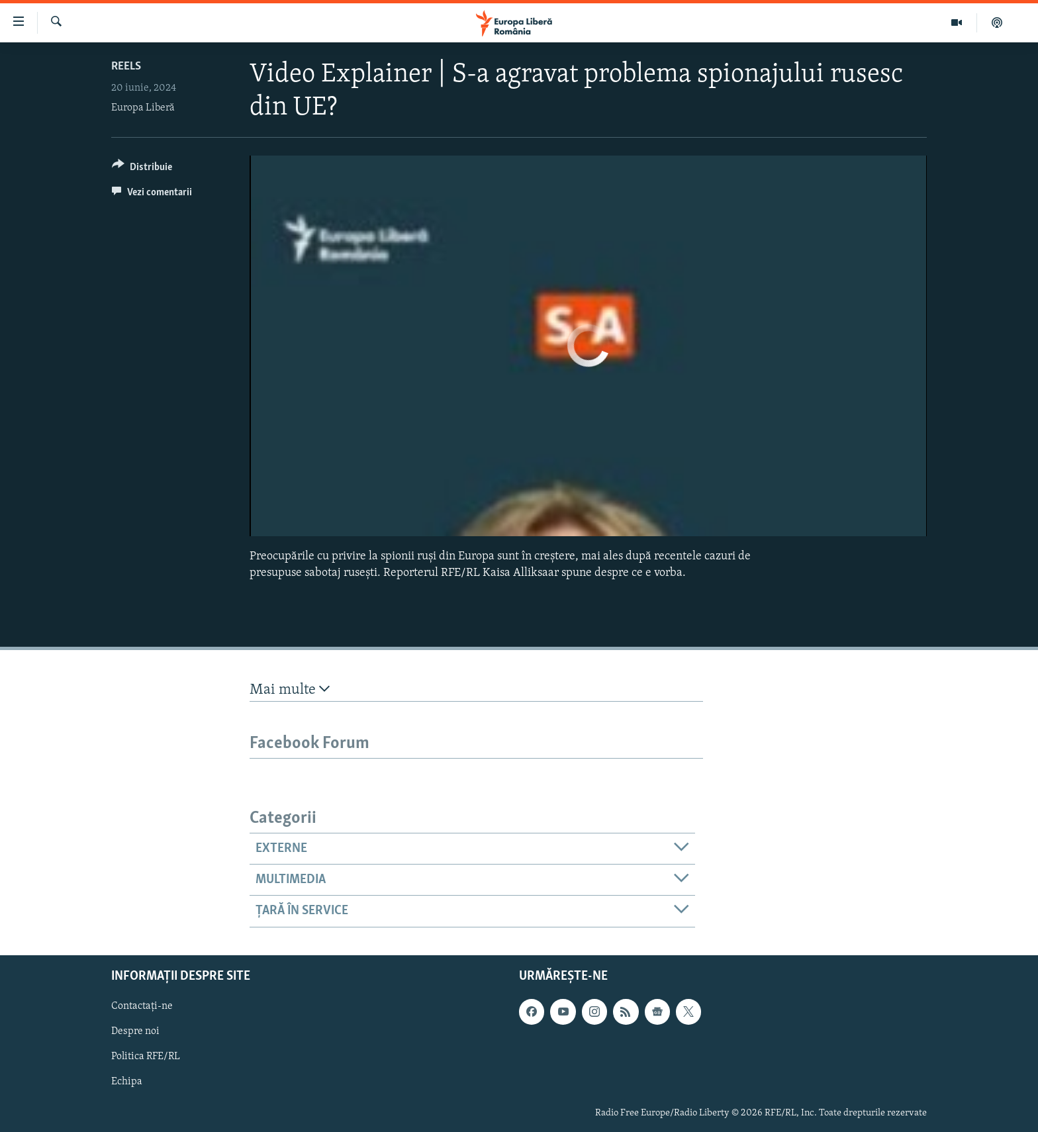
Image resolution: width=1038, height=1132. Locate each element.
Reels (126, 66)
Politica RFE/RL (145, 1056)
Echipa (126, 1081)
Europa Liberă (143, 108)
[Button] (142, 169)
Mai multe (290, 689)
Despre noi (135, 1031)
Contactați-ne (142, 1006)
